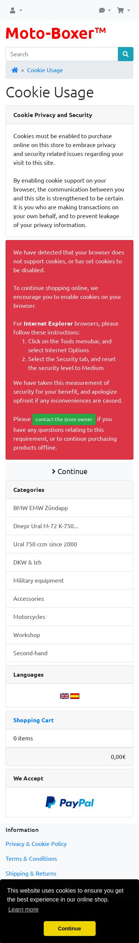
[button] (15, 10)
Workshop (26, 635)
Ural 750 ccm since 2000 (45, 544)
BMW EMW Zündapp (40, 507)
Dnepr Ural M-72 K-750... (45, 526)
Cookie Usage (45, 70)
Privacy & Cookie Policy (36, 843)
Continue (69, 471)
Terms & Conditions (31, 858)
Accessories (28, 598)
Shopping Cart (33, 720)
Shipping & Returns (31, 873)
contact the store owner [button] (64, 419)
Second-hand (30, 653)
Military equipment (38, 580)
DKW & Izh (27, 562)
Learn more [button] (23, 909)
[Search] (62, 54)
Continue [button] (69, 929)
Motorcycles (29, 616)
